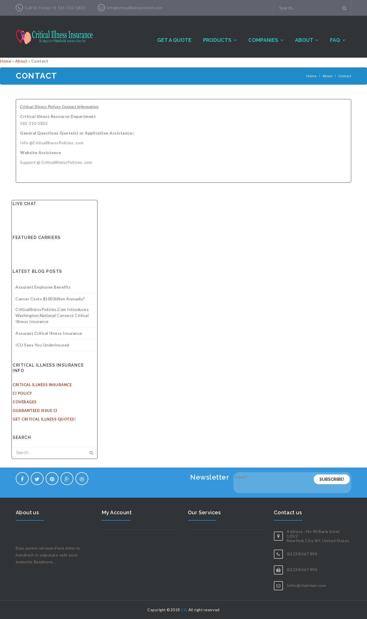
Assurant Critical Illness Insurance (48, 333)
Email (242, 476)
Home (5, 61)
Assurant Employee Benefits (43, 287)
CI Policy (22, 393)
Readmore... (45, 561)
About (21, 61)
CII (183, 610)
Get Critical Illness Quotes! (44, 419)
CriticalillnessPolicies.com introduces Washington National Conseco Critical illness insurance (52, 315)
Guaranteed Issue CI (35, 410)
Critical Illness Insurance (42, 384)
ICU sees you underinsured (42, 344)
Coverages (25, 402)
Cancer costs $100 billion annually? (50, 298)
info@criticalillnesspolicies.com (135, 7)
